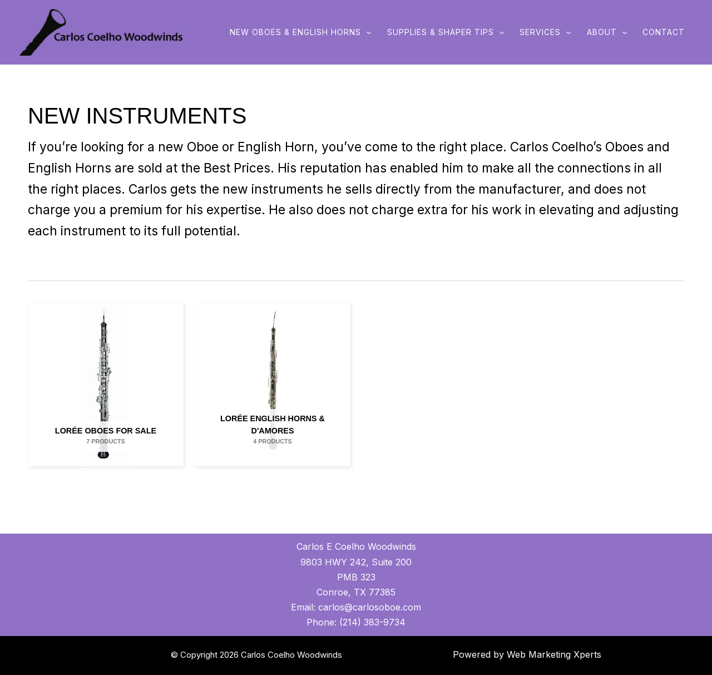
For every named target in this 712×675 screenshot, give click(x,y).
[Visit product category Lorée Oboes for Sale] (106, 384)
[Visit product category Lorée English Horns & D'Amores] (272, 384)
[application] (366, 32)
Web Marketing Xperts (554, 654)
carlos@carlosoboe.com (369, 607)
